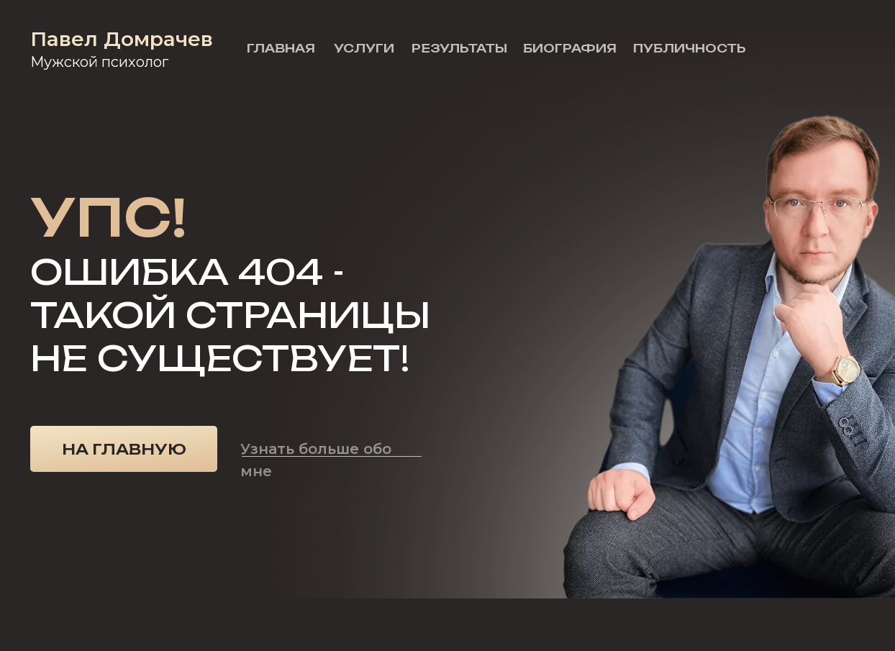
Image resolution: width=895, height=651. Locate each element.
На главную (124, 449)
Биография (570, 48)
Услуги (364, 48)
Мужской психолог (99, 61)
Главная (281, 48)
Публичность (689, 48)
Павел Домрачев (121, 39)
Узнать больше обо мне (315, 460)
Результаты (459, 48)
